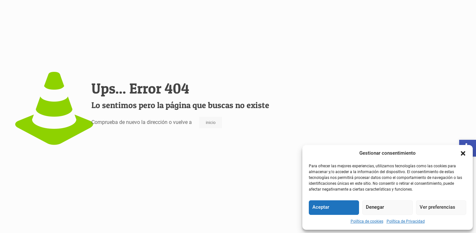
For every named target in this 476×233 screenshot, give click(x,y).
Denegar (375, 207)
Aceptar (320, 207)
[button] (463, 153)
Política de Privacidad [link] (406, 221)
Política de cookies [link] (367, 221)
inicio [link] (210, 122)
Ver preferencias (437, 207)
